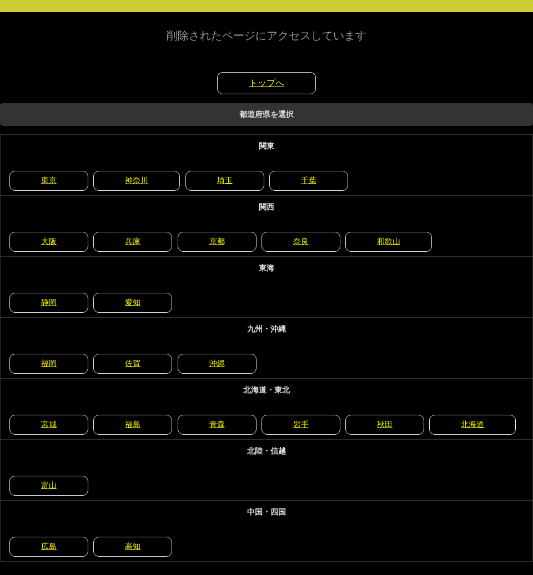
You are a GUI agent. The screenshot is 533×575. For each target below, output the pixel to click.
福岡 (49, 363)
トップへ (266, 83)
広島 (49, 546)
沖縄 (217, 363)
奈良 (301, 241)
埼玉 (225, 180)
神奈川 (136, 180)
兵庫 (132, 241)
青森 (217, 424)
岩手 (301, 424)
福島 (132, 424)
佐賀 (132, 363)
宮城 (49, 424)
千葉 (308, 180)
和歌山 (388, 241)
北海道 (472, 424)
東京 (49, 180)
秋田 (385, 424)
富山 (49, 485)
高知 (132, 546)
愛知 (132, 302)
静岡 (49, 302)
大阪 (49, 241)
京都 (217, 241)
